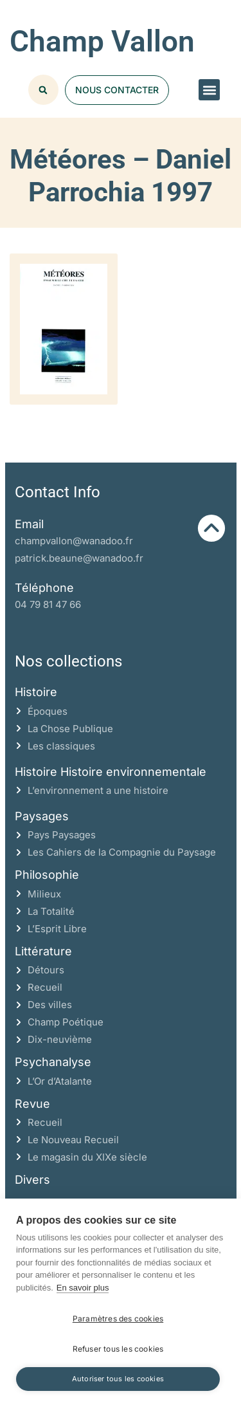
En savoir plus (83, 1287)
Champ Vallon (102, 41)
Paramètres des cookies (118, 1318)
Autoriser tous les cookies (118, 1378)
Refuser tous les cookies (118, 1349)
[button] (209, 89)
